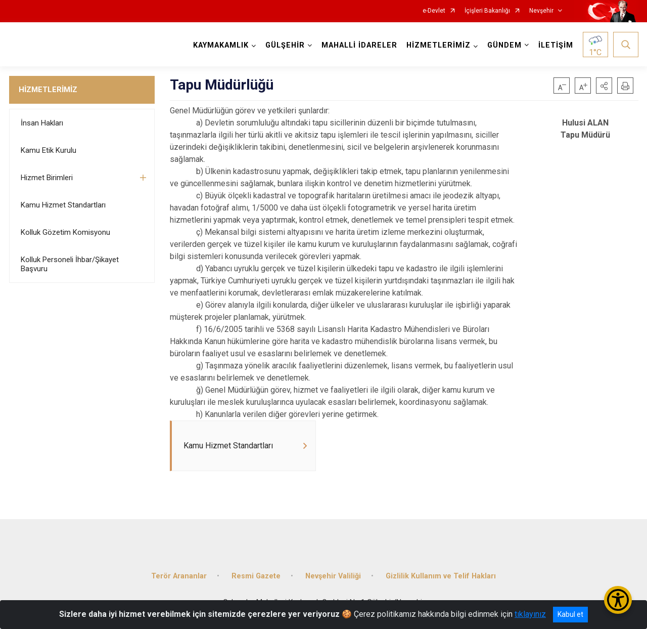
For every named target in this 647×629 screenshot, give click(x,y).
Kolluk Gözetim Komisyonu (65, 232)
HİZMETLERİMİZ (48, 89)
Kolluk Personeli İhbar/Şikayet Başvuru (70, 264)
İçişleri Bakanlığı (487, 11)
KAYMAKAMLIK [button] (221, 45)
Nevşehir (541, 11)
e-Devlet (434, 11)
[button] (604, 85)
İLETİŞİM (555, 45)
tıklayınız (530, 614)
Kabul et (570, 614)
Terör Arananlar (179, 576)
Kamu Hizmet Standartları (63, 204)
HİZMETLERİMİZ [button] (438, 45)
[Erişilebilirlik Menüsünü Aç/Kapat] (618, 600)
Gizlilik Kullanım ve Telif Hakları (441, 576)
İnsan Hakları (42, 123)
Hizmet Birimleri (47, 177)
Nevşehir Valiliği (333, 576)
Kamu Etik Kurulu (48, 150)
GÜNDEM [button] (504, 45)
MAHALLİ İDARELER (359, 45)
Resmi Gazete (256, 576)
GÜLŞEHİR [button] (285, 45)
